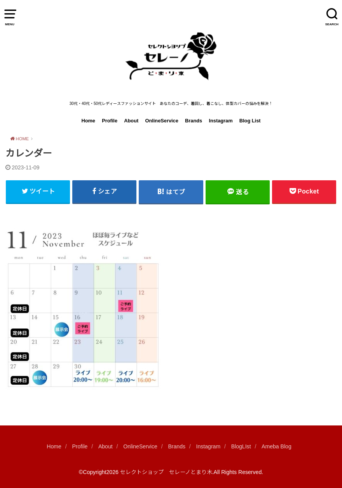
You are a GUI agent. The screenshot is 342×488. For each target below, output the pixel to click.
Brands (193, 121)
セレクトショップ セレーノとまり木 (166, 472)
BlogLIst (241, 446)
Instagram (220, 121)
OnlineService (161, 121)
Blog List (250, 121)
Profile (109, 121)
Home (88, 121)
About (131, 121)
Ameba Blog (276, 446)
